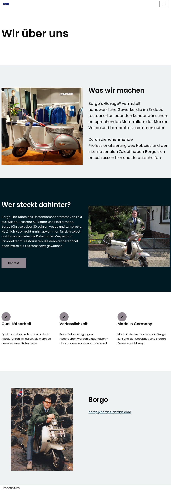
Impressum (11, 488)
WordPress (90, 495)
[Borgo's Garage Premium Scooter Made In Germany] (6, 4)
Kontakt (13, 263)
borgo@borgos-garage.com (110, 412)
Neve (76, 495)
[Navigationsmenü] (163, 4)
